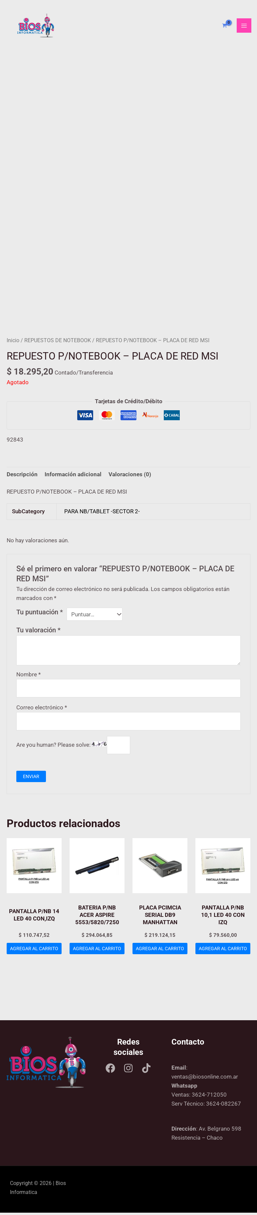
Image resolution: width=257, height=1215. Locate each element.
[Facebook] (110, 1070)
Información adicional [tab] (73, 476)
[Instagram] (128, 1070)
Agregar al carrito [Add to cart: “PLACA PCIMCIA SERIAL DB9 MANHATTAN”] (160, 953)
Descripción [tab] (22, 476)
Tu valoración (38, 632)
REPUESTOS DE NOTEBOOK (57, 343)
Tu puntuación (39, 614)
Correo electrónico (41, 709)
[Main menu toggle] (244, 26)
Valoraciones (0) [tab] (130, 476)
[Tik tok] (146, 1070)
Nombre (28, 676)
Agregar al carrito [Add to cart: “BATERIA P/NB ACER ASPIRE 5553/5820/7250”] (97, 953)
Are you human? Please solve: (73, 747)
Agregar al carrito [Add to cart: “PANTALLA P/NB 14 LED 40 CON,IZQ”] (34, 953)
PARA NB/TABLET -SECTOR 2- (102, 513)
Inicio (13, 343)
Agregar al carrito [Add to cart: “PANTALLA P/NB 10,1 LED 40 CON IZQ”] (223, 953)
